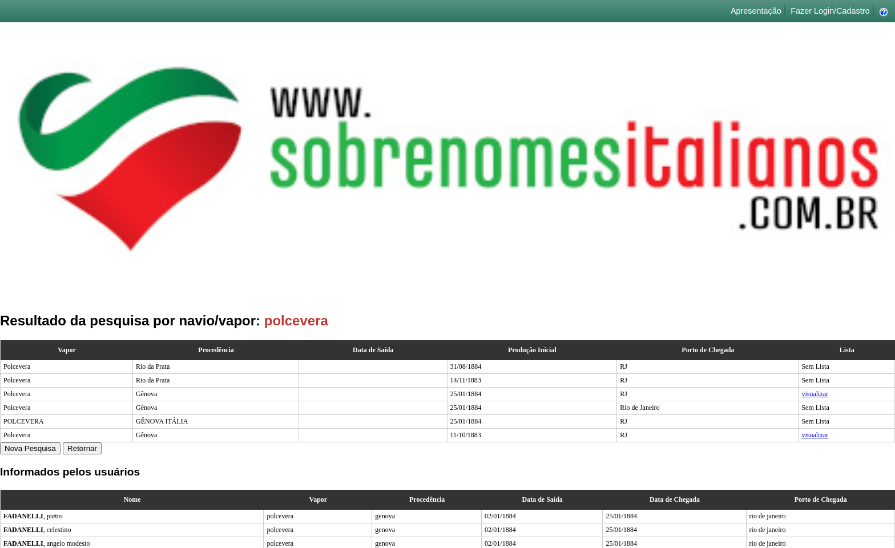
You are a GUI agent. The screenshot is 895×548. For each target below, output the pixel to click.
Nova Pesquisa (30, 448)
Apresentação (756, 10)
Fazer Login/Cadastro (830, 10)
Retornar (82, 448)
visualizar (814, 394)
